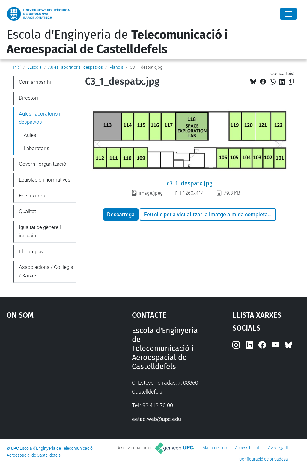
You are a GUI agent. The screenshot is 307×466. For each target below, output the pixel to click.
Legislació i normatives (44, 180)
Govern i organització (42, 164)
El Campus (31, 251)
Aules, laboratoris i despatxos (75, 67)
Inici (17, 67)
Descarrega (121, 214)
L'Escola (34, 67)
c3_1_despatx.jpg (189, 183)
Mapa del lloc (214, 447)
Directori (28, 98)
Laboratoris (36, 148)
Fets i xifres (32, 196)
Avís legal (276, 447)
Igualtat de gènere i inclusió (40, 231)
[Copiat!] (291, 81)
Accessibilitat (247, 447)
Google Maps (53, 371)
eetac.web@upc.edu (156, 419)
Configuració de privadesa (263, 459)
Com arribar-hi (35, 82)
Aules (30, 135)
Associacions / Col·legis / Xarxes (46, 271)
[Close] (288, 14)
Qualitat (27, 211)
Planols (116, 67)
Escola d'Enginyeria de (117, 42)
